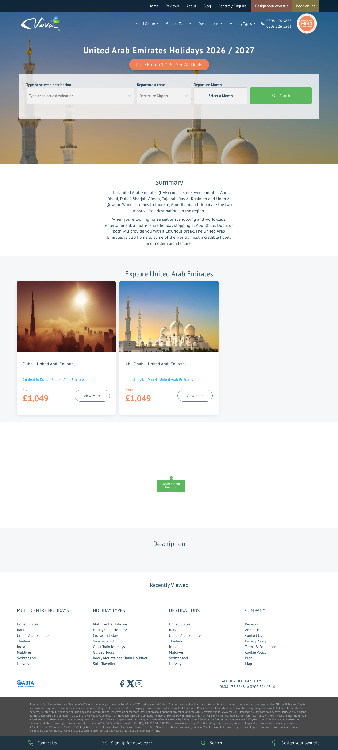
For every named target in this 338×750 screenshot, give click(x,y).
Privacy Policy (255, 641)
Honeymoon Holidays (110, 629)
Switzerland (26, 658)
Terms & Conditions (261, 646)
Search (281, 95)
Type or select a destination (80, 93)
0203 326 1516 (279, 26)
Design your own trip (271, 6)
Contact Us (253, 635)
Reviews (172, 6)
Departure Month (221, 93)
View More (92, 395)
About (191, 6)
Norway (23, 663)
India (21, 646)
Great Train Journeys (109, 646)
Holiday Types (243, 23)
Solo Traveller (104, 663)
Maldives (24, 652)
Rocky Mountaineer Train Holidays (120, 658)
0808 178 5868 (279, 20)
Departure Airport (164, 93)
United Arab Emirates (33, 635)
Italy (20, 629)
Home (153, 6)
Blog (207, 6)
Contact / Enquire (232, 6)
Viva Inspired (103, 641)
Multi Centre (147, 23)
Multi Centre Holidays (110, 624)
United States (27, 624)
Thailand (24, 641)
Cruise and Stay (105, 635)
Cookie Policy (255, 652)
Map (248, 663)
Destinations (210, 23)
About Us (252, 629)
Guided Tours (178, 23)
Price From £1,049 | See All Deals (169, 65)
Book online (305, 6)
